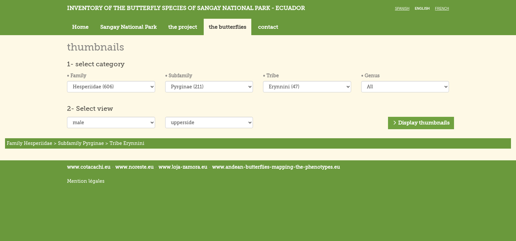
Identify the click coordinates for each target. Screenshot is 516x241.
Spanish (402, 8)
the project (182, 27)
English (422, 8)
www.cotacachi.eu (88, 167)
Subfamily (178, 75)
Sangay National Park (128, 27)
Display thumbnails (421, 123)
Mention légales (86, 181)
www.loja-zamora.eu (182, 167)
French (442, 8)
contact (268, 27)
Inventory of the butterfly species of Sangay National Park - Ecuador (186, 8)
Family (76, 75)
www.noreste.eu (134, 167)
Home (80, 27)
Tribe (271, 75)
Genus (370, 75)
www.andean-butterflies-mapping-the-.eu (276, 167)
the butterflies (227, 27)
